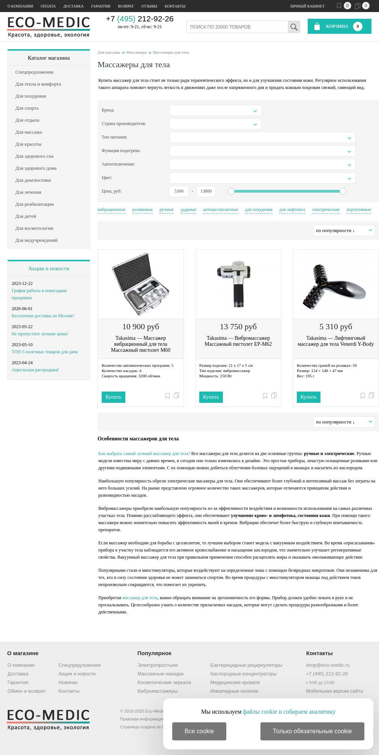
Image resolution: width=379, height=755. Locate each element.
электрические (326, 209)
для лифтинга (292, 209)
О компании (20, 6)
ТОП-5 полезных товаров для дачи (45, 351)
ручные (166, 209)
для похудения (258, 209)
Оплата (48, 6)
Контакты (175, 6)
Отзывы (149, 6)
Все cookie (199, 731)
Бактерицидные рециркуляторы (246, 665)
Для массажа (109, 52)
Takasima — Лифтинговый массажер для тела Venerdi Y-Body (336, 341)
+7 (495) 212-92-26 (327, 674)
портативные (358, 209)
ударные (188, 209)
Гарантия (18, 682)
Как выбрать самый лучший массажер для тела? (144, 453)
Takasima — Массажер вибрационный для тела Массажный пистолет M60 (140, 344)
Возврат (126, 6)
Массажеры (136, 52)
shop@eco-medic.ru (328, 665)
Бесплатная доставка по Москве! (43, 315)
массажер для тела (140, 597)
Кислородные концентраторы (244, 674)
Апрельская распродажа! (35, 369)
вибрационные (112, 209)
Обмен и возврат (27, 691)
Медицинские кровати (235, 682)
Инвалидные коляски (234, 691)
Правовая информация (142, 719)
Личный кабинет (307, 6)
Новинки (68, 682)
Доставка (73, 6)
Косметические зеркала (164, 682)
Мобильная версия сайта (334, 691)
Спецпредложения (80, 665)
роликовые (142, 209)
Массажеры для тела (171, 52)
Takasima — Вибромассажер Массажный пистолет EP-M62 (238, 341)
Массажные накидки (160, 674)
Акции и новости (48, 268)
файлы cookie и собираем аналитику (289, 711)
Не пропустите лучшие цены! (40, 333)
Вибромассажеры (158, 691)
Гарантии (100, 6)
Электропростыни (158, 665)
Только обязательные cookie (312, 731)
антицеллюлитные (220, 209)
